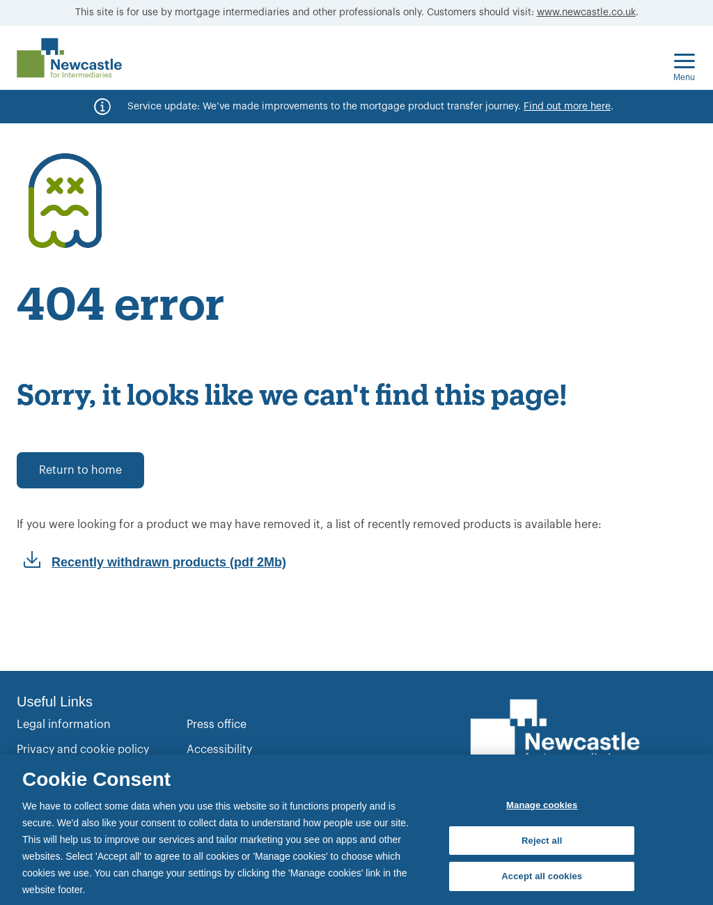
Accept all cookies (541, 876)
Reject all (542, 840)
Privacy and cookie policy (83, 749)
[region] (356, 830)
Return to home (80, 470)
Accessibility (219, 749)
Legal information (64, 724)
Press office (216, 724)
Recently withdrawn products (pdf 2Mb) (169, 562)
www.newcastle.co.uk (586, 12)
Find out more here (567, 106)
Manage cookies (541, 805)
